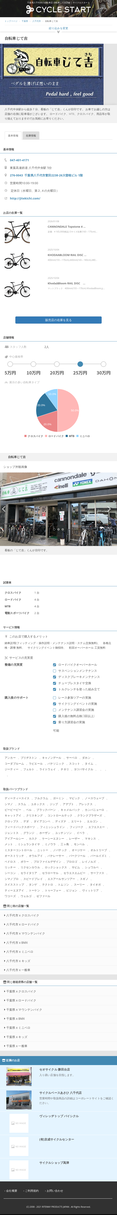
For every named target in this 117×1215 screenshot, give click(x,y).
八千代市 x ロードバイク (22, 924)
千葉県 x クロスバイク (21, 991)
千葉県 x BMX (15, 1019)
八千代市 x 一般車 (18, 970)
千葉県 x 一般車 (16, 1046)
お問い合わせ (55, 1191)
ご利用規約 (32, 1191)
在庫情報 (31, 135)
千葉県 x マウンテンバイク (24, 1010)
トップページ (11, 21)
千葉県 (25, 21)
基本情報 (13, 135)
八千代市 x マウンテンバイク (25, 933)
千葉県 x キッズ (16, 1037)
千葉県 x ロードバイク (21, 1000)
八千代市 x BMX (17, 943)
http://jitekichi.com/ (25, 198)
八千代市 (36, 21)
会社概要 (11, 1191)
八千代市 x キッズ (18, 961)
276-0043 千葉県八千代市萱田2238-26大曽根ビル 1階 (46, 175)
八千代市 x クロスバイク (22, 915)
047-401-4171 (19, 160)
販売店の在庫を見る (58, 320)
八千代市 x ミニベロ (19, 952)
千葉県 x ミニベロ (18, 1028)
